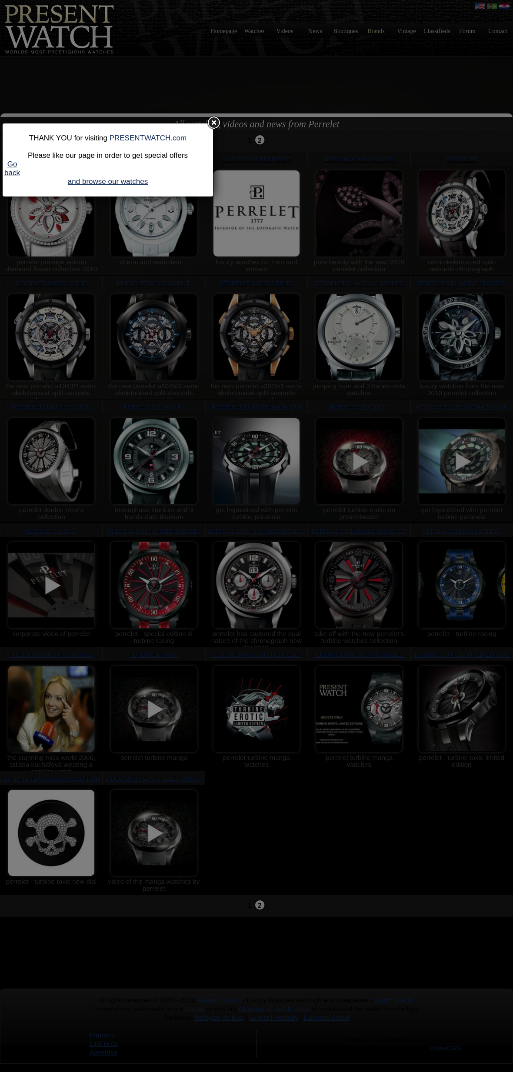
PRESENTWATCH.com (148, 138)
